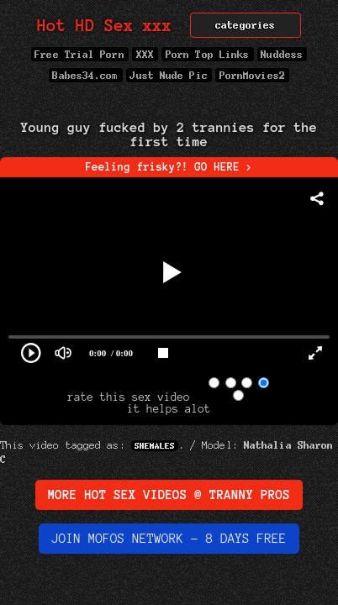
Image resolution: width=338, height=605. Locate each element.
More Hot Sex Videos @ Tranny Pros (169, 495)
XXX (145, 54)
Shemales (155, 445)
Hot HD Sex (104, 25)
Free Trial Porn (79, 54)
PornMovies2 (252, 75)
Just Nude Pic (169, 75)
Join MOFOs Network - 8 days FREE (169, 538)
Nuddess (282, 54)
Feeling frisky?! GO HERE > (169, 167)
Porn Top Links (207, 54)
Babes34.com (86, 75)
